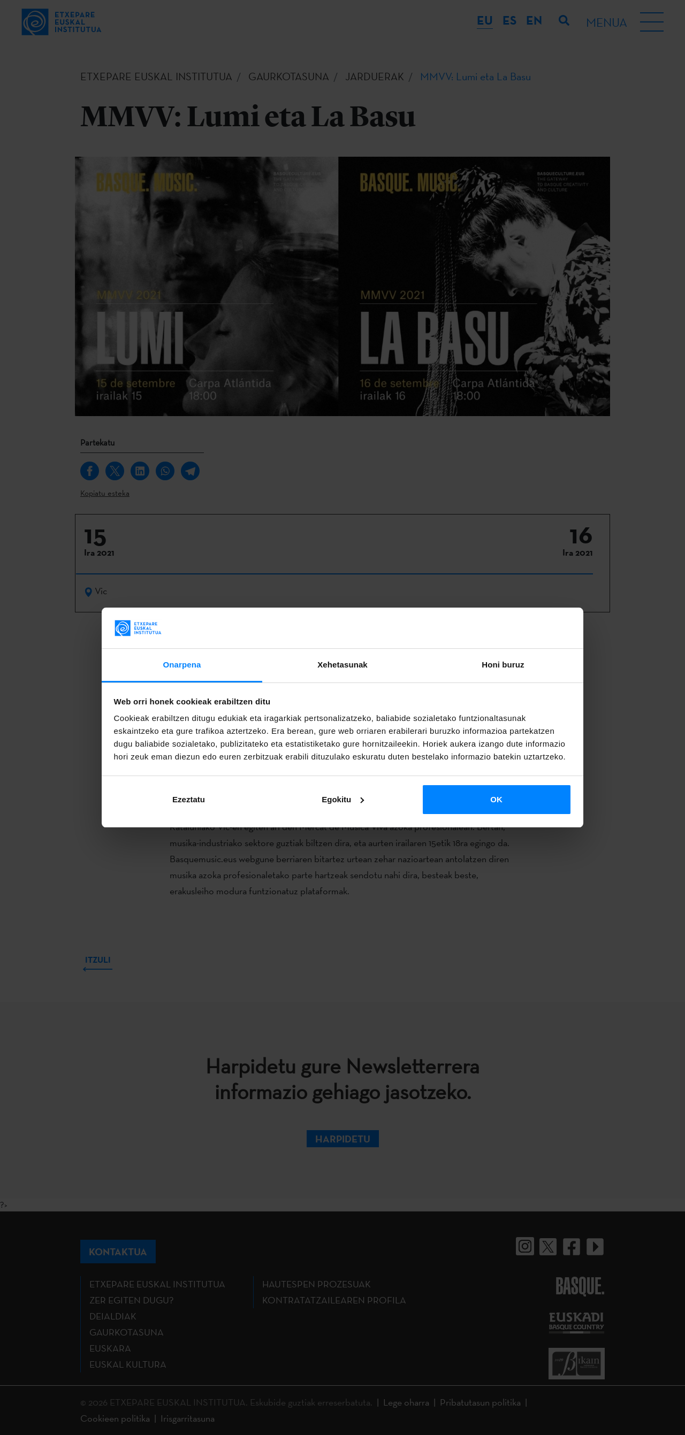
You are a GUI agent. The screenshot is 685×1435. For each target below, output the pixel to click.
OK (496, 799)
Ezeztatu (188, 799)
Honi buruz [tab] (503, 664)
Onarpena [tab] (182, 664)
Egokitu (343, 799)
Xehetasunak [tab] (342, 664)
